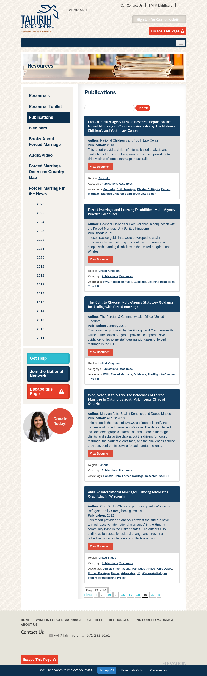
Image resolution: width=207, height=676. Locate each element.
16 (123, 595)
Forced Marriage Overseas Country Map (46, 172)
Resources (39, 95)
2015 (40, 302)
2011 (40, 338)
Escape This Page (165, 31)
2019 (40, 266)
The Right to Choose (161, 374)
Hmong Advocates (123, 573)
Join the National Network (46, 373)
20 (153, 595)
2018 (40, 275)
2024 (40, 222)
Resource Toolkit (45, 106)
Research (151, 476)
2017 (40, 284)
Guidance (140, 281)
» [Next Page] (159, 595)
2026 (40, 204)
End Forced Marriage (154, 620)
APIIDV (151, 568)
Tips (91, 286)
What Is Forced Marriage (59, 620)
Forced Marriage (121, 281)
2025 (40, 213)
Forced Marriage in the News (47, 191)
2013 (40, 320)
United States (107, 557)
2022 (40, 240)
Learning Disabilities (161, 281)
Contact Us (134, 5)
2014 (40, 311)
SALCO (164, 476)
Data (118, 476)
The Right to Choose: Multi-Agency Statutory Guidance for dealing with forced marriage (130, 304)
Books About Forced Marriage (45, 142)
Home (25, 620)
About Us (29, 624)
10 (109, 595)
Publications (41, 117)
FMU (106, 281)
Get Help (38, 358)
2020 (40, 257)
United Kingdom (109, 270)
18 (138, 595)
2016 (40, 293)
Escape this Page (41, 391)
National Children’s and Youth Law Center (128, 193)
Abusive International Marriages (124, 568)
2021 (40, 248)
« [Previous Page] (96, 595)
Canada (103, 465)
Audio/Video (41, 155)
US (138, 573)
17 (130, 595)
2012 (40, 329)
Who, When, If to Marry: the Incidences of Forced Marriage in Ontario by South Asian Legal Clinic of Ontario (126, 399)
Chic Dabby (164, 568)
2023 (40, 231)
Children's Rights (148, 189)
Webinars (38, 128)
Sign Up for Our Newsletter (159, 19)
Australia (104, 178)
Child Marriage (126, 189)
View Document (100, 166)
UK (97, 286)
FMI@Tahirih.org (160, 5)
